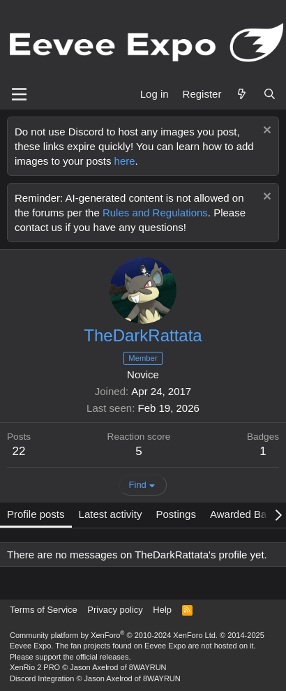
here (124, 161)
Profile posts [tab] (36, 514)
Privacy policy (114, 609)
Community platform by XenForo (114, 635)
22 (19, 451)
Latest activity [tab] (110, 514)
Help (162, 609)
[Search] (269, 94)
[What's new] (241, 94)
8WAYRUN (148, 667)
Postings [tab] (176, 514)
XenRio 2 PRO (35, 667)
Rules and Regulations (155, 212)
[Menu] (19, 94)
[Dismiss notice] (265, 131)
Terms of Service (43, 609)
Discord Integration (42, 678)
